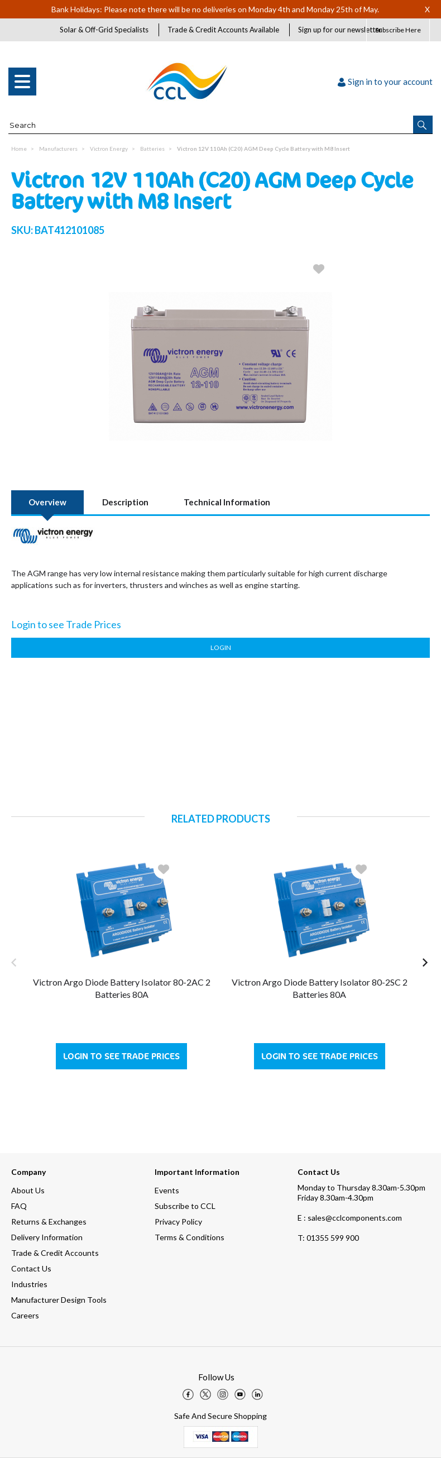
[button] (423, 124)
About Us (28, 1190)
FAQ (19, 1206)
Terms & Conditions (189, 1237)
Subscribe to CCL (185, 1206)
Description (125, 502)
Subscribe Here (398, 30)
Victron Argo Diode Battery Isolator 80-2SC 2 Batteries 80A (320, 988)
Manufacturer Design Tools (59, 1299)
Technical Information (227, 502)
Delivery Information (47, 1237)
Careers (25, 1315)
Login (220, 647)
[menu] (22, 81)
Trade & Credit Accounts (55, 1253)
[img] (188, 1394)
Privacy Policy (178, 1221)
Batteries (152, 148)
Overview (47, 502)
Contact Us (31, 1268)
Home (19, 148)
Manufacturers (58, 148)
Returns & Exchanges (49, 1221)
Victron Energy (109, 148)
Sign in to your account (385, 81)
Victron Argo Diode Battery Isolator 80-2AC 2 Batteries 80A (121, 988)
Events (167, 1190)
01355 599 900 (328, 1237)
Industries (29, 1284)
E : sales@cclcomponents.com (350, 1217)
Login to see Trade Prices (121, 1056)
